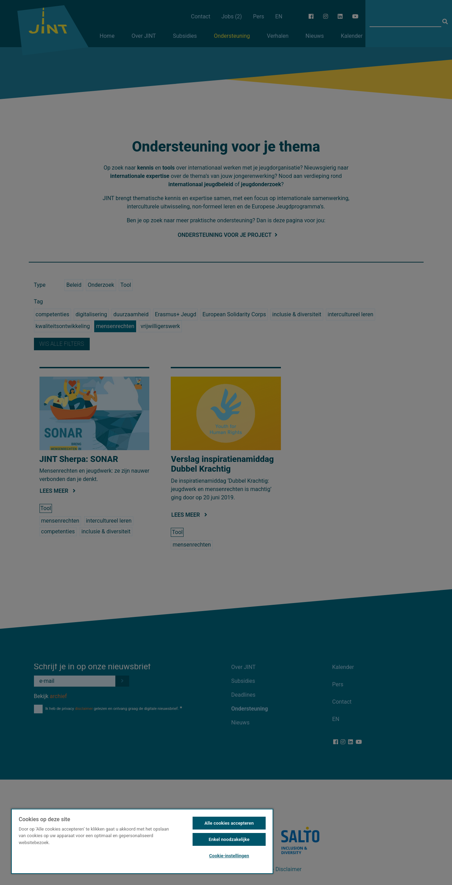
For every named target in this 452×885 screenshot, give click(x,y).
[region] (142, 841)
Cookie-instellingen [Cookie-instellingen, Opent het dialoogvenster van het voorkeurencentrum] (229, 855)
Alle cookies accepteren (229, 823)
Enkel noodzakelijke (229, 839)
